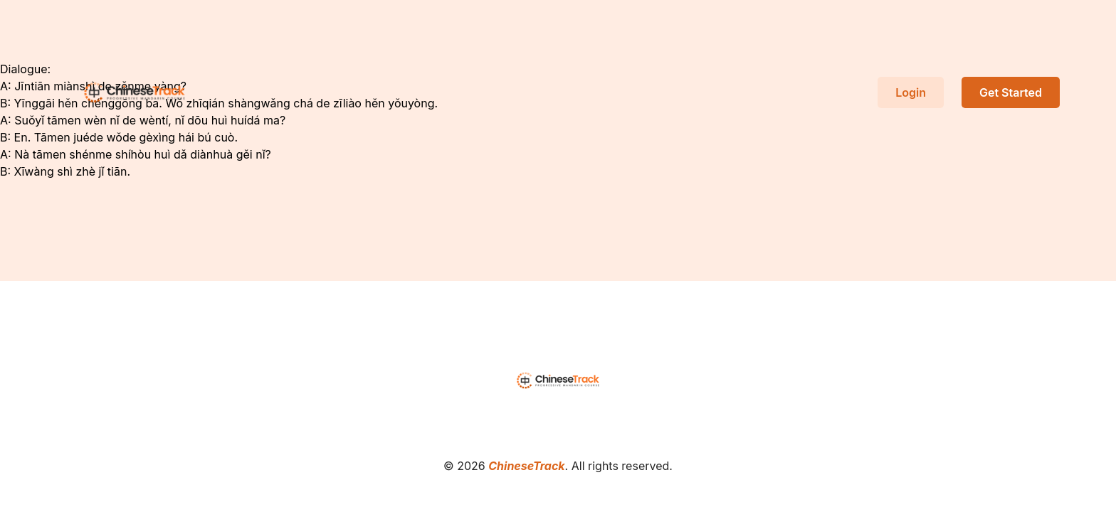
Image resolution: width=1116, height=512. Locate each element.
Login (910, 92)
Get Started (1010, 92)
